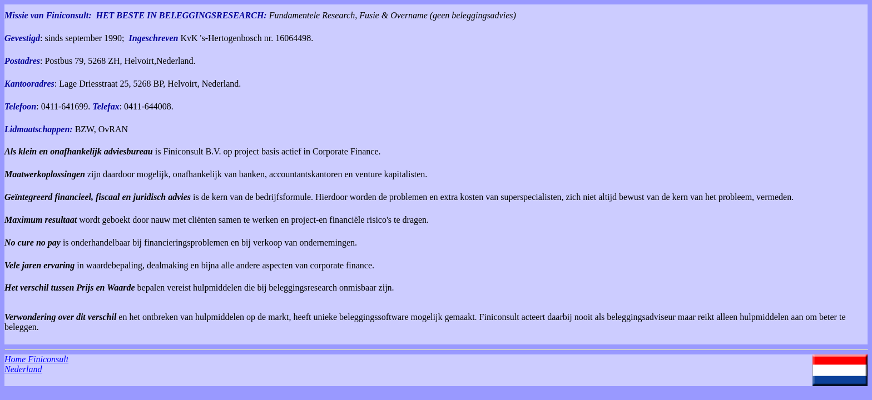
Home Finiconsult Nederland (36, 364)
